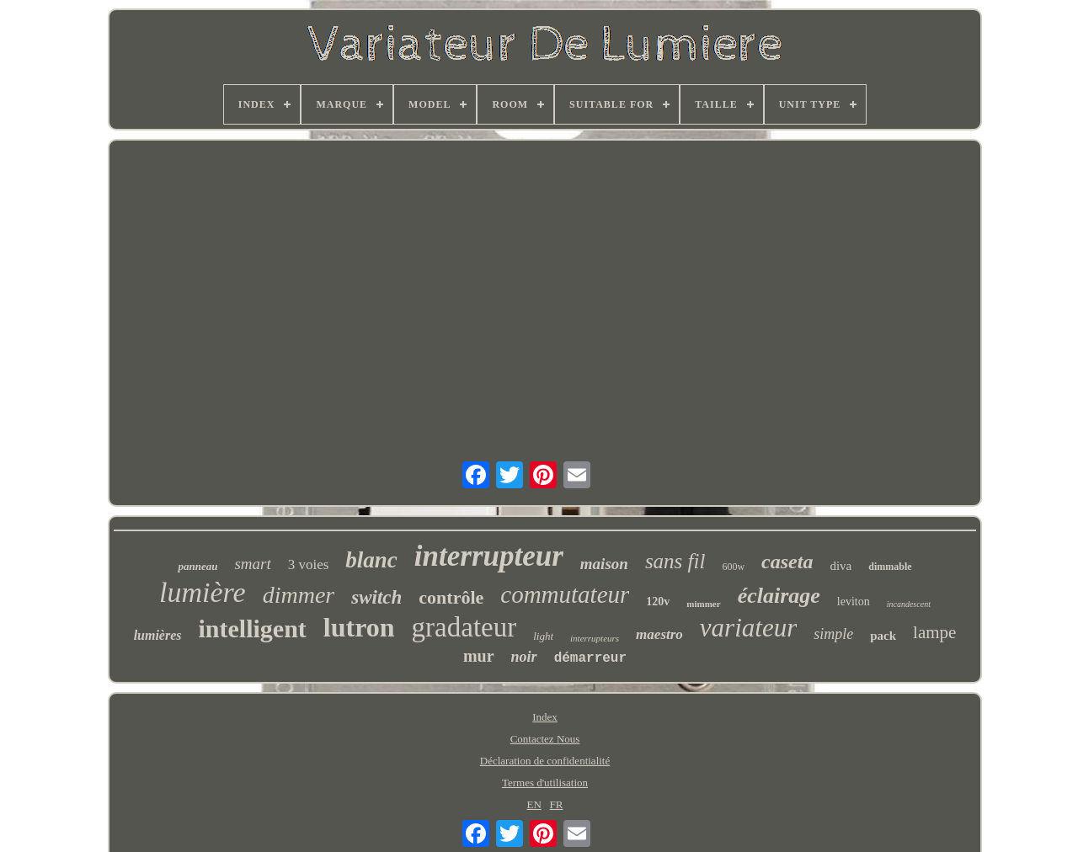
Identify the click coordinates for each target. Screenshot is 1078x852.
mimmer (703, 604)
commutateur (564, 594)
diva (840, 565)
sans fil (675, 561)
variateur (748, 627)
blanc (371, 559)
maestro (659, 634)
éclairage (779, 595)
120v (658, 601)
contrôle (451, 597)
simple (833, 634)
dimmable (889, 566)
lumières (158, 635)
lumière (202, 592)
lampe (934, 632)
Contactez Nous (545, 738)
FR (556, 804)
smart (252, 563)
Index (545, 717)
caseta (787, 561)
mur (478, 656)
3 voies (308, 564)
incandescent (909, 604)
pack (883, 635)
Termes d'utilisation (545, 782)
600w (733, 566)
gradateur (464, 627)
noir (524, 656)
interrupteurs (594, 638)
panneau (197, 566)
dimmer (299, 595)
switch (376, 597)
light (543, 636)
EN (533, 804)
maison (604, 563)
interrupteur (488, 556)
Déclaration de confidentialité (545, 760)
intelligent (253, 628)
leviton (853, 601)
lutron (359, 627)
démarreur (590, 658)
